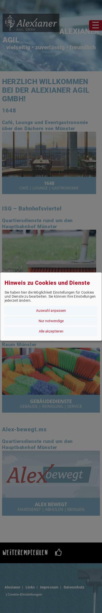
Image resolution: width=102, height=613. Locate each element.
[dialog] (51, 306)
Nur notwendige (51, 321)
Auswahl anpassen (51, 311)
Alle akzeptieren (51, 331)
